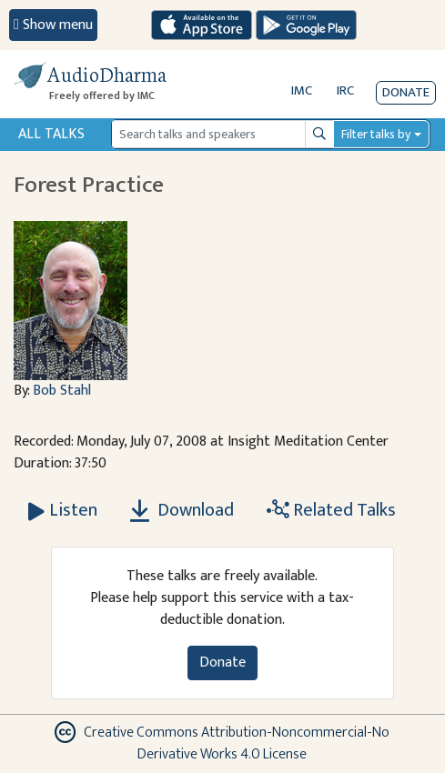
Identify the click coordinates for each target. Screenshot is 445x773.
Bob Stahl (62, 390)
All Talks (51, 134)
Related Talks (331, 510)
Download (182, 510)
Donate (406, 92)
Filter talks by (375, 134)
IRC (345, 90)
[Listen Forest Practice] (63, 510)
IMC (301, 90)
